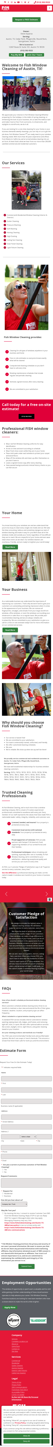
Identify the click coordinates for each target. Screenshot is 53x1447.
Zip (38, 1141)
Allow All (26, 1436)
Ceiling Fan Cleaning (19, 1374)
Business (6, 1197)
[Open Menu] (49, 8)
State (22, 1141)
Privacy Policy (16, 1386)
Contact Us (16, 1350)
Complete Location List (20, 1343)
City (2, 1141)
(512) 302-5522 (42, 2)
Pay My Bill (16, 54)
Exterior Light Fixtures (19, 1372)
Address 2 (4, 1131)
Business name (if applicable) (12, 1106)
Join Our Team (34, 54)
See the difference (9, 873)
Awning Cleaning (17, 1369)
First (3, 1083)
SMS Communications (19, 1389)
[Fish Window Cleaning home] (5, 8)
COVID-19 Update (18, 1396)
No (4, 1172)
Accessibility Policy (18, 1394)
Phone (4, 1152)
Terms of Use (16, 1384)
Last (3, 1095)
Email (3, 1160)
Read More (10, 547)
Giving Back (16, 1348)
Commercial (16, 1362)
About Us (15, 1345)
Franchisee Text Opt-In (20, 1391)
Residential (7, 1195)
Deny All (26, 1441)
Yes (4, 1169)
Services (15, 1340)
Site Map (15, 1353)
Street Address (7, 1122)
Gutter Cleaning (17, 1367)
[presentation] (26, 1239)
